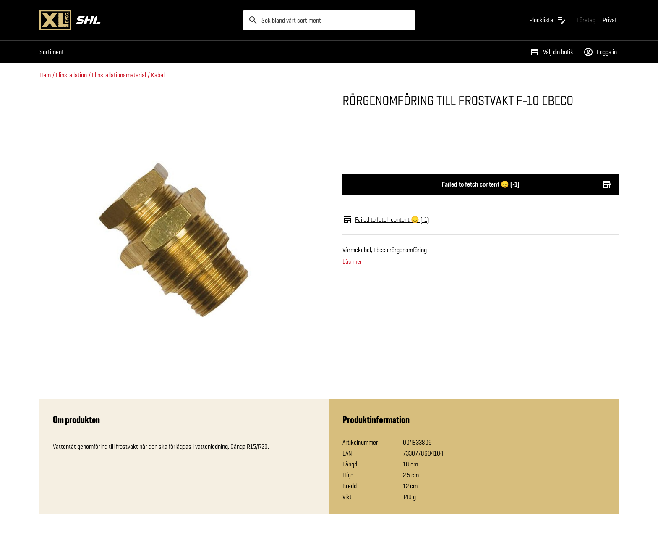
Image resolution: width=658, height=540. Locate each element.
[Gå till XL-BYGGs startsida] (137, 20)
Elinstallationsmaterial (119, 75)
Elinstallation (71, 75)
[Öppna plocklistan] (548, 20)
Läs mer (352, 261)
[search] (329, 20)
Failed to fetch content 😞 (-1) (480, 184)
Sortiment (51, 51)
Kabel (157, 75)
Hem (45, 75)
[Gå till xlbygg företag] (586, 20)
